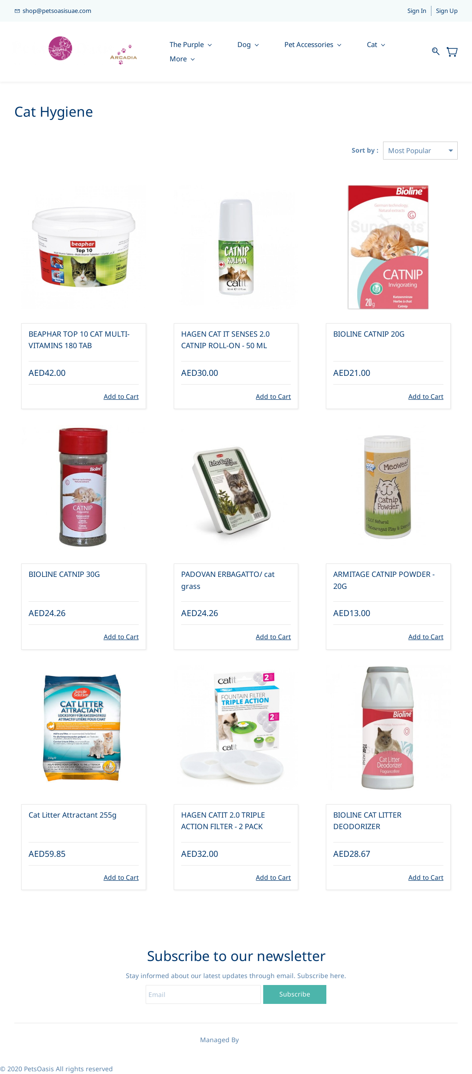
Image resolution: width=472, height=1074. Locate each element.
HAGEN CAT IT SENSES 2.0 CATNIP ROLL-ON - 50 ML (225, 340)
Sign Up (447, 10)
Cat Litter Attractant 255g (73, 815)
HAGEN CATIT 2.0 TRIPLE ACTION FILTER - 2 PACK (223, 821)
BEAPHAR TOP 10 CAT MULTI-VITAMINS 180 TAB (79, 340)
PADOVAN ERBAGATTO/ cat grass (228, 580)
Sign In (416, 10)
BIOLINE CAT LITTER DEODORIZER (367, 821)
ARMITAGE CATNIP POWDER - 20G (384, 580)
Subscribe (294, 994)
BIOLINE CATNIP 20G (369, 334)
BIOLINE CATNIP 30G (64, 574)
